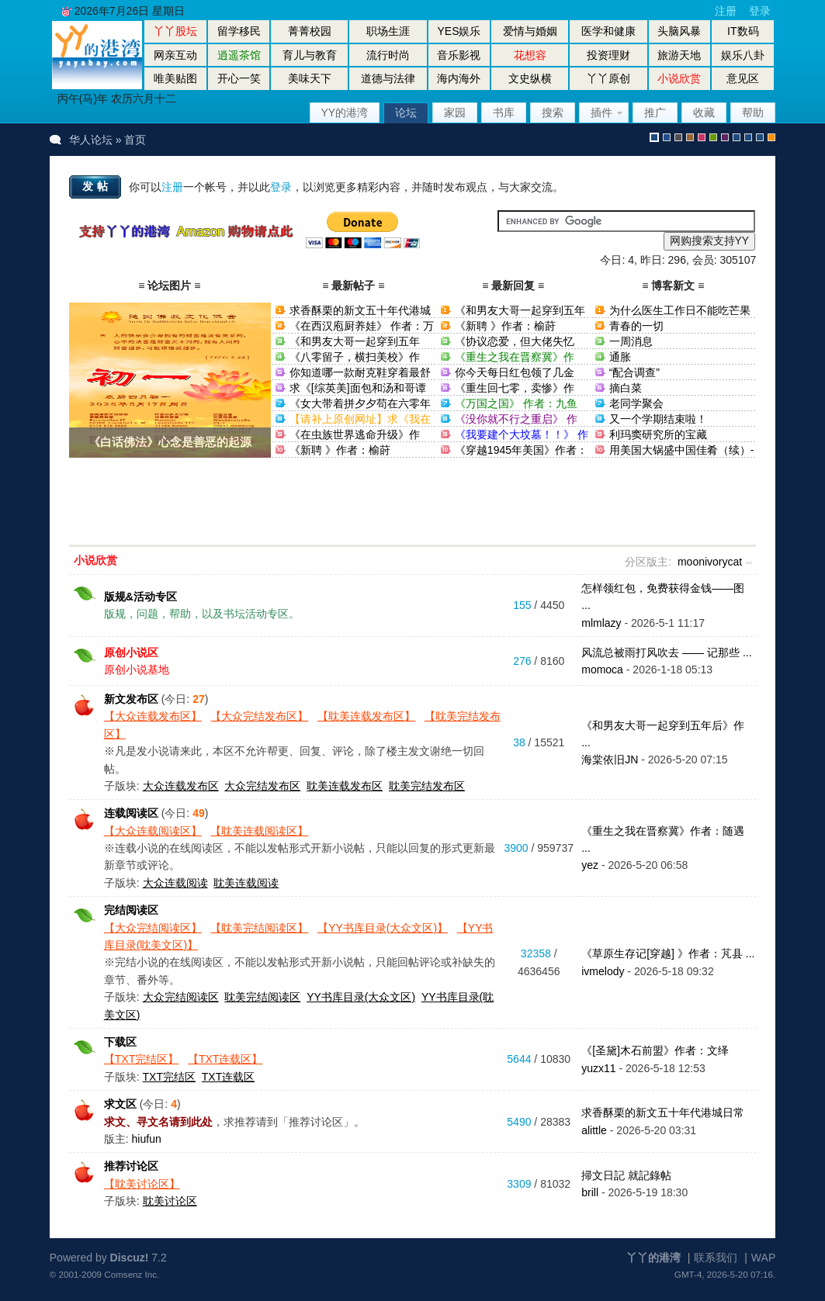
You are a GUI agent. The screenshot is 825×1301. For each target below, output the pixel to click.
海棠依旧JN (609, 759)
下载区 (120, 1042)
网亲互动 (175, 55)
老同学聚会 (636, 403)
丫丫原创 (608, 78)
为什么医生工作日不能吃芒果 (679, 310)
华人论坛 (91, 139)
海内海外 (458, 78)
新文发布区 (131, 699)
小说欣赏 (95, 560)
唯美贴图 (175, 78)
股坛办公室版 (760, 137)
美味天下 (309, 78)
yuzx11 (598, 1068)
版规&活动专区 (140, 596)
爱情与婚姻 (530, 31)
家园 (455, 112)
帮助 (753, 112)
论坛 (406, 112)
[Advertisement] (412, 505)
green (713, 137)
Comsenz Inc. (131, 1274)
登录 (760, 11)
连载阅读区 (131, 813)
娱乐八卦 (742, 55)
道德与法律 (388, 78)
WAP (763, 1257)
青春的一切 (636, 326)
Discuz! (129, 1257)
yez (589, 865)
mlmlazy (601, 623)
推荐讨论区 (131, 1166)
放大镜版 (748, 137)
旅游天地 (679, 55)
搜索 (552, 112)
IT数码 (742, 31)
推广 (655, 112)
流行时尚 (388, 55)
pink (701, 137)
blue (667, 137)
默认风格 (654, 137)
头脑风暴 (679, 31)
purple (725, 137)
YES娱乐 (458, 31)
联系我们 (715, 1257)
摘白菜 (625, 388)
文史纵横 (530, 78)
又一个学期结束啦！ (658, 419)
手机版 (771, 137)
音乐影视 (458, 55)
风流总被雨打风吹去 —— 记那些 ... (666, 652)
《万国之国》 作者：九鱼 (516, 403)
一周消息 (631, 341)
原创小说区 (131, 652)
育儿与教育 (310, 55)
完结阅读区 (131, 910)
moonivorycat (710, 561)
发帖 (97, 186)
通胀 (620, 357)
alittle (594, 1130)
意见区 (742, 78)
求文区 (120, 1104)
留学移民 (239, 31)
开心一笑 (239, 78)
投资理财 (608, 55)
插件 (601, 112)
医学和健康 (608, 31)
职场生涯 (388, 31)
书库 (504, 112)
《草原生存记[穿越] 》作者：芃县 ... (667, 953)
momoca (602, 669)
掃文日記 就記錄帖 (626, 1175)
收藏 (704, 112)
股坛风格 (736, 137)
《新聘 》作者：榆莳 (339, 450)
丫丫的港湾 (653, 1257)
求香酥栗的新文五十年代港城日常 (662, 1112)
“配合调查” (634, 372)
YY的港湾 (345, 112)
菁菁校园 (309, 31)
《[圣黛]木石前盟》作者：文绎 (655, 1050)
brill (589, 1192)
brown (690, 137)
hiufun (146, 1139)
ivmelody (602, 971)
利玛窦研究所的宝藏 (658, 434)
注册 (726, 11)
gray (678, 137)
